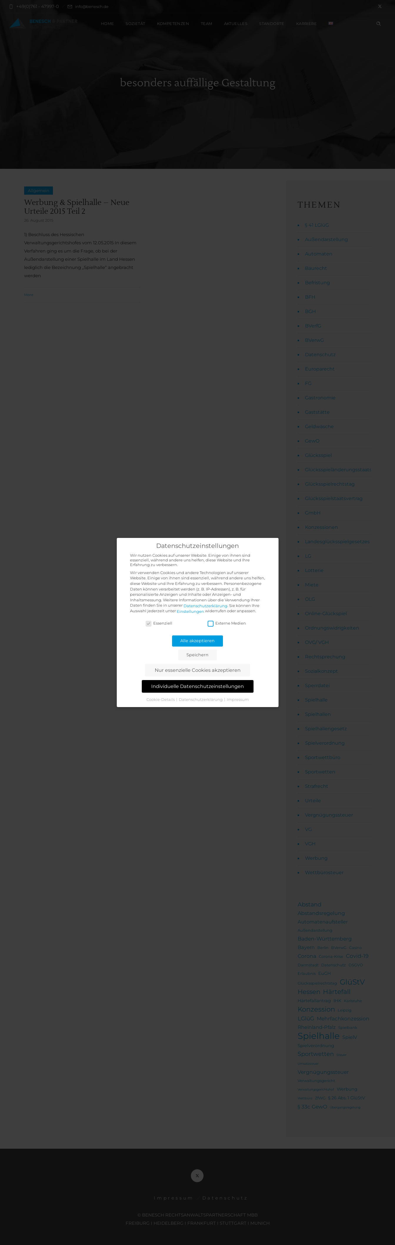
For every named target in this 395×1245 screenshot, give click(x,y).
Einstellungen (190, 611)
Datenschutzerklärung (205, 605)
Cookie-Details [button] (161, 699)
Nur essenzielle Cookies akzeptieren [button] (198, 670)
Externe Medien (227, 623)
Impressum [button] (238, 699)
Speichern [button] (197, 654)
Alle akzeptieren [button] (197, 640)
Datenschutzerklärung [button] (201, 699)
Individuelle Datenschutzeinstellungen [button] (197, 686)
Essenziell (159, 623)
